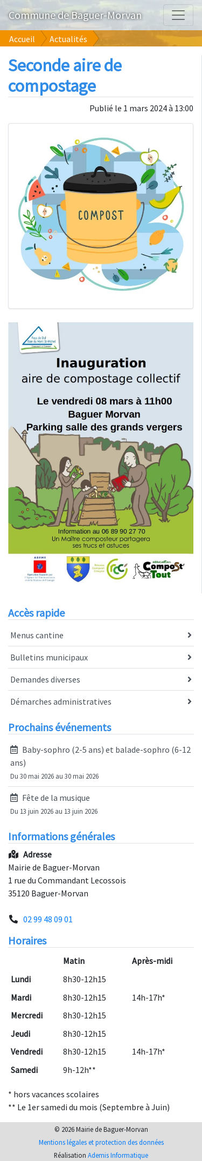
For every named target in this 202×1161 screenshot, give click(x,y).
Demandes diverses (101, 680)
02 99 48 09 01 (48, 919)
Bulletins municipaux (101, 658)
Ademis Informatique (118, 1155)
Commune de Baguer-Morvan (75, 15)
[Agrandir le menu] (178, 15)
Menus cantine (101, 636)
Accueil (22, 38)
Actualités (68, 38)
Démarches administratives (101, 702)
